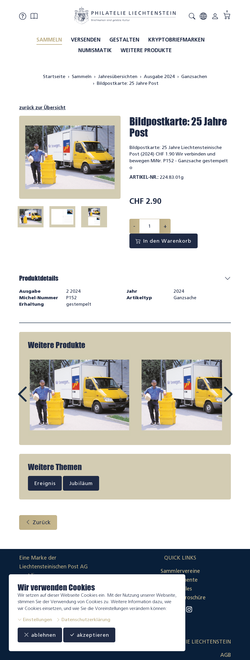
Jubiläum (81, 484)
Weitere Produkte (146, 50)
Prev (35, 400)
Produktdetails (38, 278)
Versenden (86, 40)
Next (214, 400)
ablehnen (40, 635)
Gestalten (124, 40)
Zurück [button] (38, 523)
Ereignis (45, 484)
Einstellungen (35, 619)
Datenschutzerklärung (83, 619)
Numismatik (95, 50)
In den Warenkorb (164, 241)
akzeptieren (89, 635)
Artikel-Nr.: (144, 177)
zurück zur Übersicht (42, 107)
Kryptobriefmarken (176, 40)
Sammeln (49, 40)
